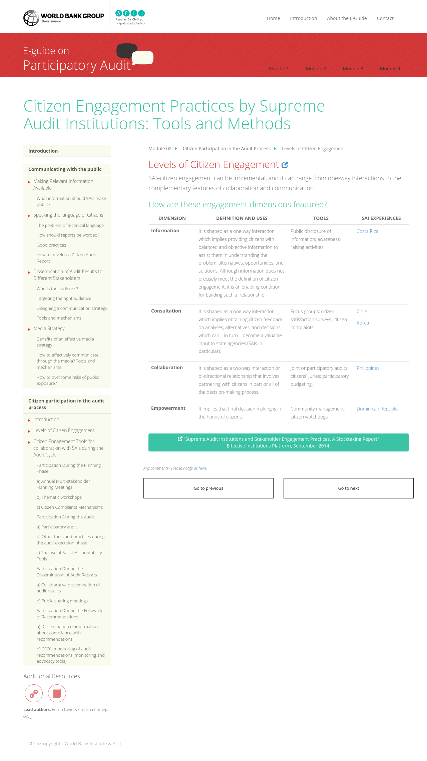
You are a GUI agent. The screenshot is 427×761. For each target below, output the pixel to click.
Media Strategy (49, 328)
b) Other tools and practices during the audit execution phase (71, 539)
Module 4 (390, 68)
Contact (385, 18)
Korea (363, 323)
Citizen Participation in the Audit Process (227, 148)
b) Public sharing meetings (62, 601)
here (202, 468)
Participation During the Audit (65, 517)
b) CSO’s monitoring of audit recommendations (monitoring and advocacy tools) (71, 655)
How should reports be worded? (68, 235)
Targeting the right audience (64, 298)
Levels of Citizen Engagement (63, 430)
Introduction (303, 18)
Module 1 (279, 68)
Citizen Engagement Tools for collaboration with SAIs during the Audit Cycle (68, 448)
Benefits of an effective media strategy (65, 342)
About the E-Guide (347, 18)
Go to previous (209, 488)
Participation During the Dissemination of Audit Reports (67, 571)
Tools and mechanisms (59, 318)
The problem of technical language (70, 225)
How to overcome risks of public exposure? (68, 380)
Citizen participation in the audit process (66, 403)
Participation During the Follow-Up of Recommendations (70, 613)
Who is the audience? (57, 289)
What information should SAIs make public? (71, 201)
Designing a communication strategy (72, 308)
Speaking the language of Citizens (68, 215)
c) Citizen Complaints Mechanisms (70, 507)
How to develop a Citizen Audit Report (66, 258)
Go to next (348, 488)
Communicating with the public (65, 169)
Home (273, 18)
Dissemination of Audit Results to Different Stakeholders (67, 274)
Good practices (51, 245)
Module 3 (353, 68)
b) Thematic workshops (59, 497)
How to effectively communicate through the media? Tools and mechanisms (68, 361)
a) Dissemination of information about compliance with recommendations (67, 632)
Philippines (368, 368)
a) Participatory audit (57, 527)
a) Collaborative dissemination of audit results (68, 588)
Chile (362, 311)
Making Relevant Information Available (63, 184)
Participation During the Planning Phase (69, 468)
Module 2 (316, 68)
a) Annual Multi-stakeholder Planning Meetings (63, 484)
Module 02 (159, 148)
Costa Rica (367, 231)
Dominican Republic (377, 408)
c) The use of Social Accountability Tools (69, 555)
